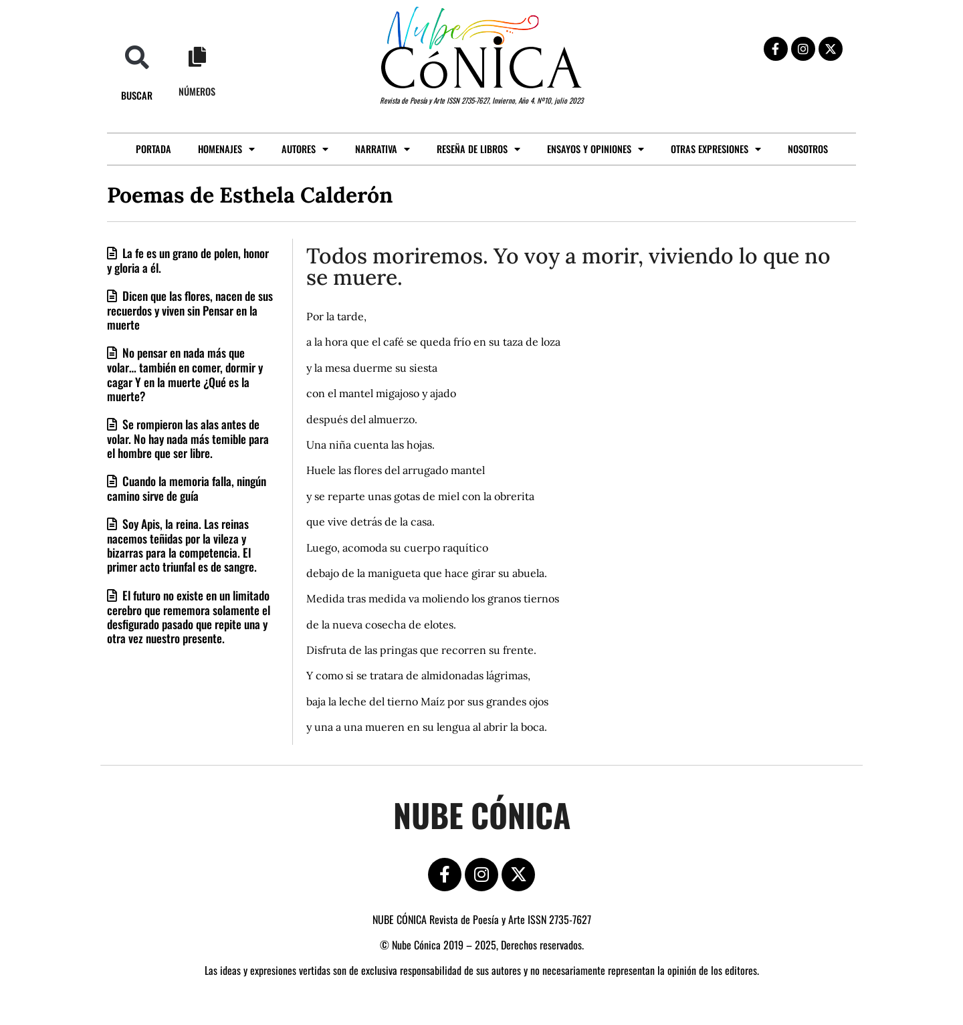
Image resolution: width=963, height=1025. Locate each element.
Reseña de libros (478, 149)
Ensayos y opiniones (595, 149)
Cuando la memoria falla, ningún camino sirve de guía (186, 488)
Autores (305, 149)
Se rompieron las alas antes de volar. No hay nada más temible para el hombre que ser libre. (188, 438)
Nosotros (808, 149)
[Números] (197, 57)
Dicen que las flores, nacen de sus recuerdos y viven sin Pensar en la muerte (190, 310)
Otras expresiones (716, 149)
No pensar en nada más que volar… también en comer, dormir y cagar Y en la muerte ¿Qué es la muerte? (185, 374)
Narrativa (382, 149)
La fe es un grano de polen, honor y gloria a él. (188, 260)
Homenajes (226, 149)
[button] (136, 57)
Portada (153, 149)
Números (197, 91)
